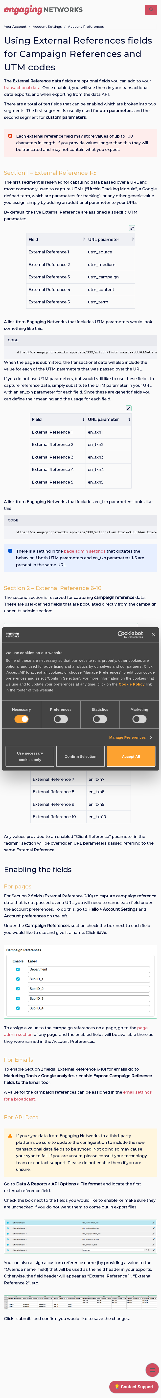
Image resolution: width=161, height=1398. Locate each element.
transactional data (22, 87)
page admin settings (85, 551)
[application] (134, 1388)
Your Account (15, 26)
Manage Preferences (127, 737)
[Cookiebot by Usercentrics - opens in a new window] (121, 634)
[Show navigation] (152, 1370)
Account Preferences (86, 26)
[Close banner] (153, 634)
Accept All (131, 756)
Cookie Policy (132, 684)
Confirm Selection (80, 756)
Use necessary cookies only (30, 756)
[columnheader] (56, 239)
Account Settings (47, 26)
